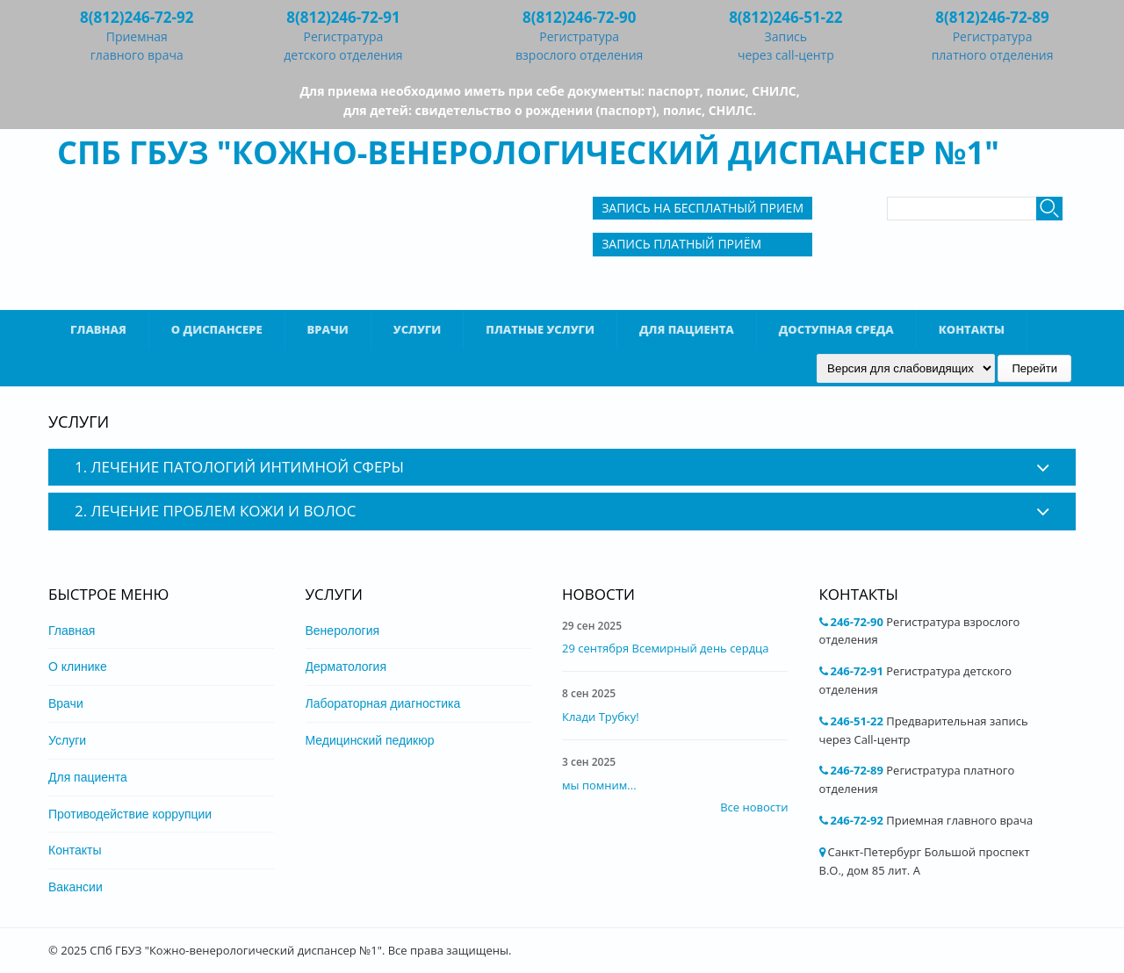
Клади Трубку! (600, 716)
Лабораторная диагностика (383, 703)
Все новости (754, 807)
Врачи (328, 329)
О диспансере (217, 329)
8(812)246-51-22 (785, 17)
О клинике (77, 666)
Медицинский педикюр (370, 740)
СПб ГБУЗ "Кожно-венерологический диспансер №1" (528, 152)
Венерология (343, 630)
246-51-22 (857, 721)
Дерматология (346, 666)
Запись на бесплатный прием (702, 207)
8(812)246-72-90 (579, 17)
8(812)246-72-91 (343, 17)
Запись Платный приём (681, 243)
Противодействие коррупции (130, 814)
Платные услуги (540, 329)
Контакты (972, 329)
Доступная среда (836, 329)
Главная (98, 329)
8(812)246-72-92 (136, 17)
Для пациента (686, 329)
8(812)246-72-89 (991, 17)
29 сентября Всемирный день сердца (665, 648)
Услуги (417, 329)
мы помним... (599, 785)
